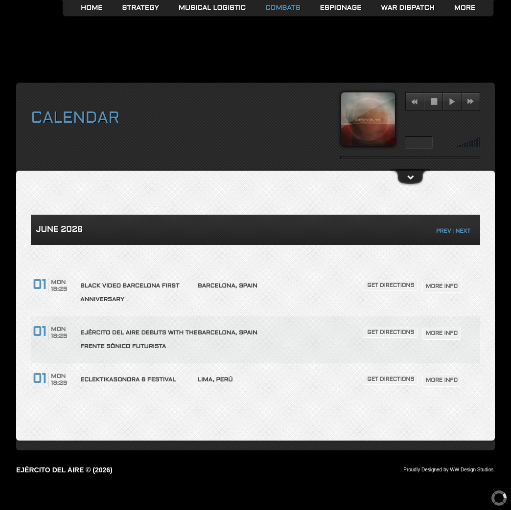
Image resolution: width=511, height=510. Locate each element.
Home (91, 8)
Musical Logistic (212, 8)
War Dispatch (407, 8)
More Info (442, 286)
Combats (283, 8)
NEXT (463, 231)
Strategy (140, 8)
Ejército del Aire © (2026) (64, 470)
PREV (443, 231)
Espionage (341, 8)
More (464, 8)
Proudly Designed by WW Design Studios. (449, 469)
